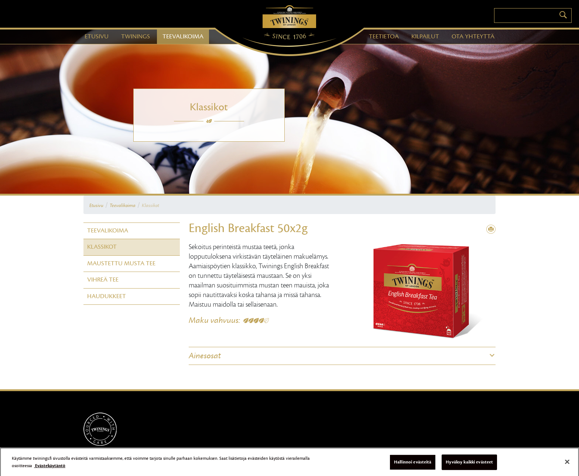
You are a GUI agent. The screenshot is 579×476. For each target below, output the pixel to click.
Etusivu (96, 205)
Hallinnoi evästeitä (412, 464)
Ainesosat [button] (205, 356)
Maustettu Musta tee (121, 263)
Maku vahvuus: (214, 320)
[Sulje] (567, 464)
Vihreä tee (103, 280)
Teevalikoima (123, 205)
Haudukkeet (106, 296)
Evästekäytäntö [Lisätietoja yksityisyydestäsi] (49, 468)
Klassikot (150, 205)
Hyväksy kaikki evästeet (469, 464)
